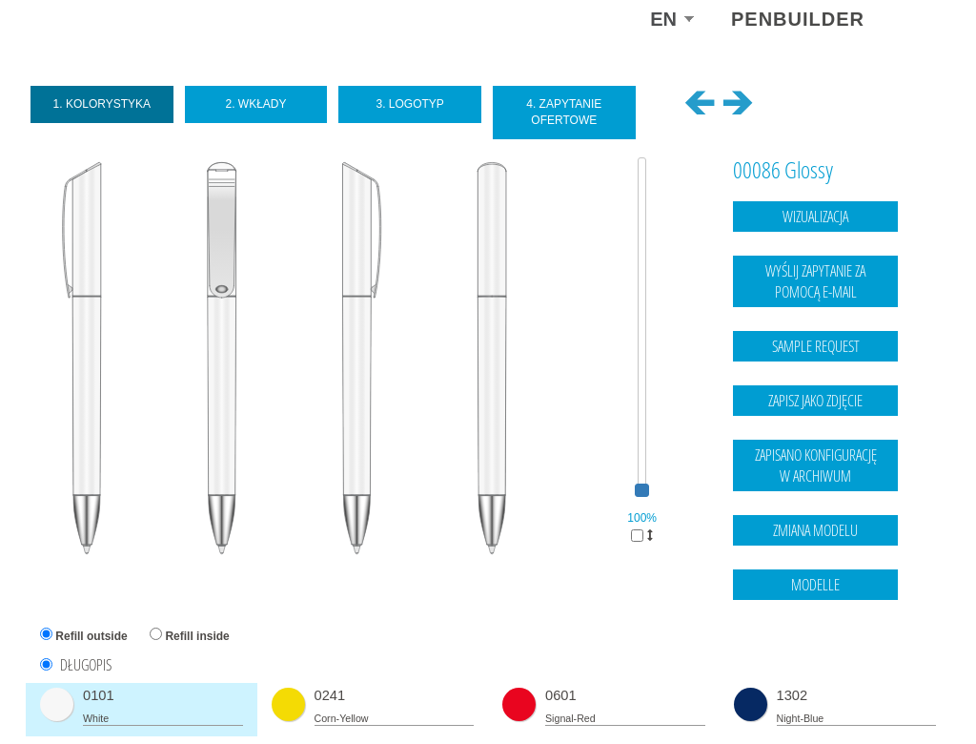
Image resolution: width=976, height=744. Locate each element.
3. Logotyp (409, 104)
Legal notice (820, 690)
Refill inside (197, 636)
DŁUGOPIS (86, 665)
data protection (898, 690)
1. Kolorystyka (102, 104)
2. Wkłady (255, 104)
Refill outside (91, 636)
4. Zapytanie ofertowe (563, 112)
